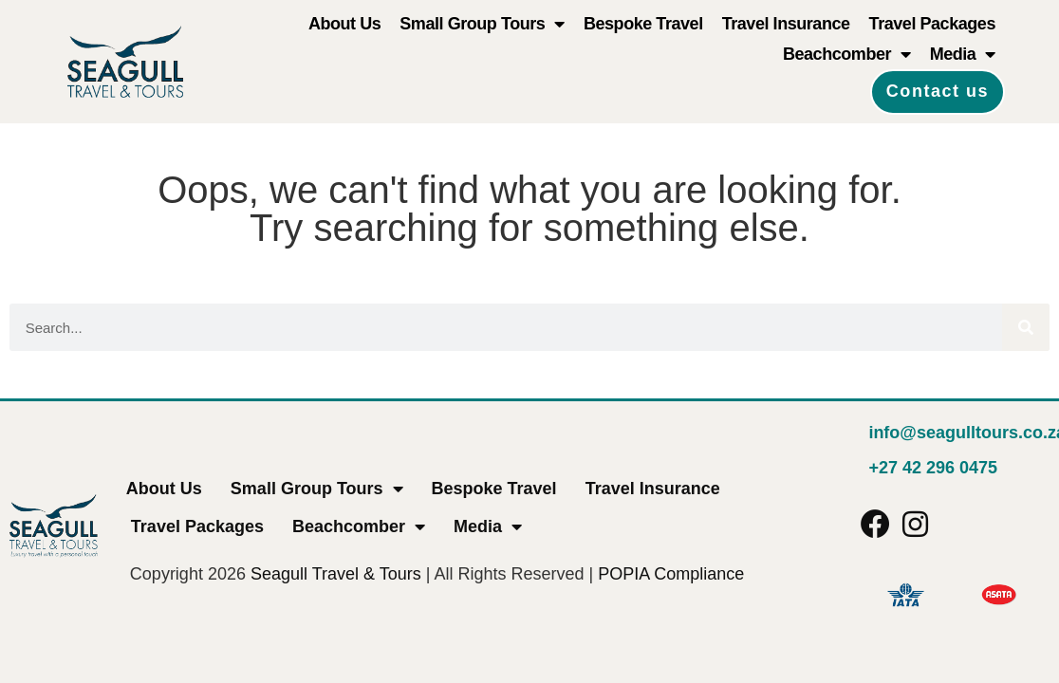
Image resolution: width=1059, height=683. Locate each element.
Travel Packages (932, 23)
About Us (344, 23)
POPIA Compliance (671, 573)
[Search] (1026, 327)
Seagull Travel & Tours (336, 573)
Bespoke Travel (643, 23)
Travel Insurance (786, 23)
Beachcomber (847, 54)
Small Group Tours (482, 24)
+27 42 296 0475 (932, 467)
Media (962, 54)
